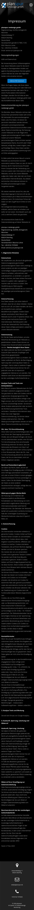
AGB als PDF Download (17, 85)
